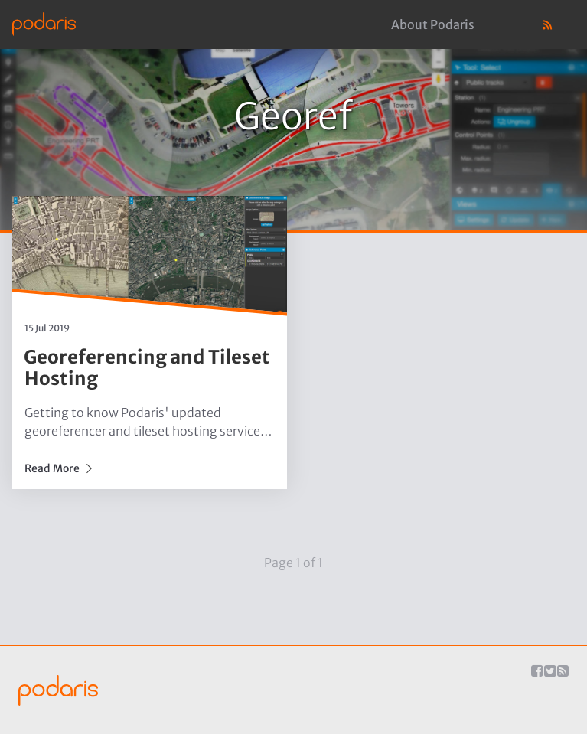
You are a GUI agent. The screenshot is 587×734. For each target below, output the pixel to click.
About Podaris (432, 24)
